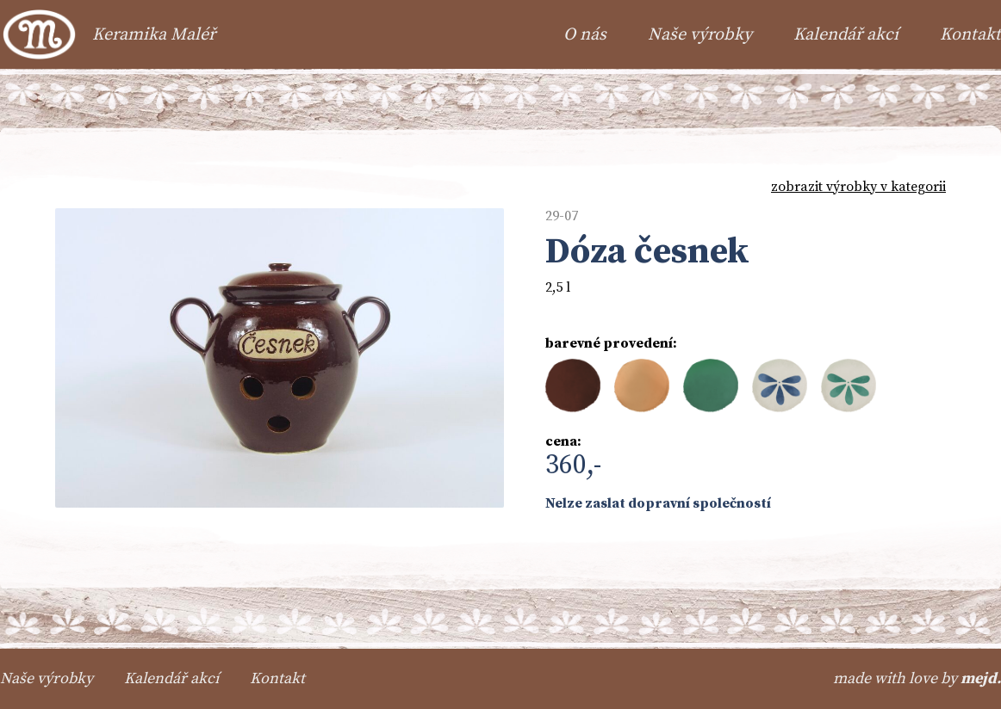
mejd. (981, 678)
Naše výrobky (700, 35)
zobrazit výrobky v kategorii (858, 186)
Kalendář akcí (845, 35)
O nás (584, 35)
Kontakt (970, 35)
